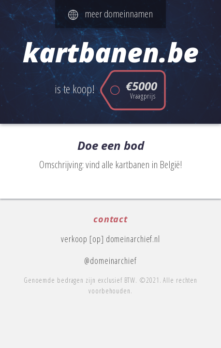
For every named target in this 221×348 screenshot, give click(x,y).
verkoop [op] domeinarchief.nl (110, 239)
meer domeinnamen (110, 13)
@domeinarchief (110, 260)
